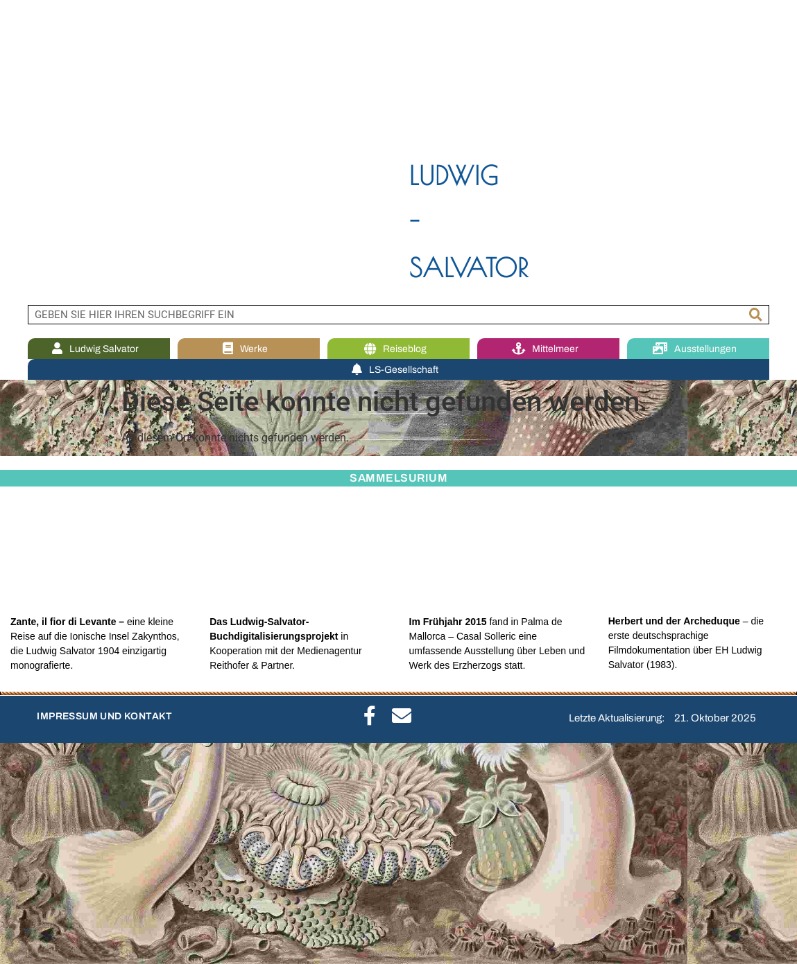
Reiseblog (399, 349)
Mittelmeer (548, 349)
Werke (249, 349)
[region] (398, 152)
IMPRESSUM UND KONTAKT (104, 716)
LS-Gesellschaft (398, 370)
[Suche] (756, 315)
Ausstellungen (698, 349)
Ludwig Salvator (99, 349)
